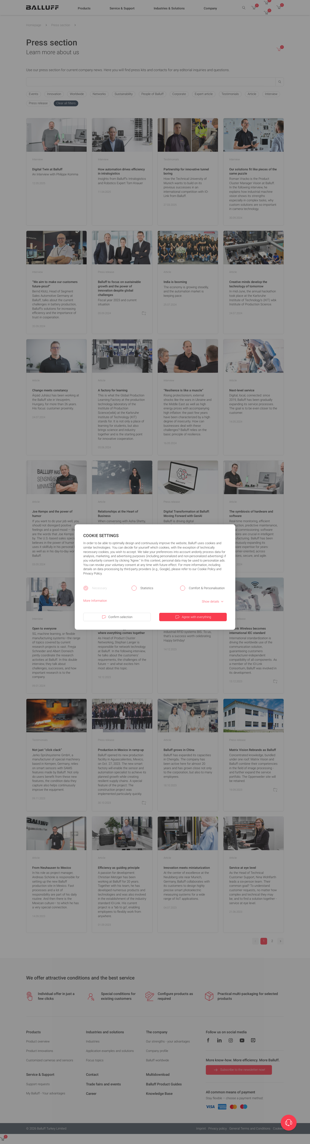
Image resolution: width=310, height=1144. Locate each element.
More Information (95, 601)
